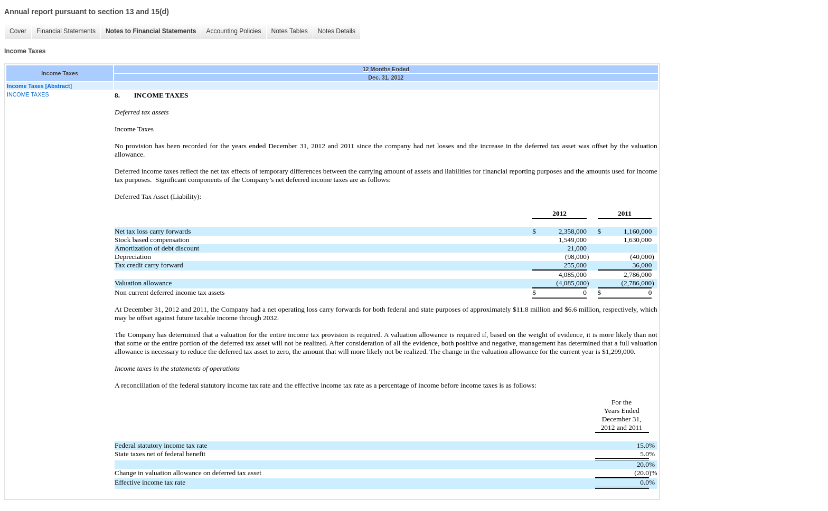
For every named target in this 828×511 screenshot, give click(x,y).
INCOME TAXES (28, 94)
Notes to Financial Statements (151, 31)
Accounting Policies (233, 31)
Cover (18, 31)
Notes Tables (289, 31)
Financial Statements (66, 31)
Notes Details (336, 31)
